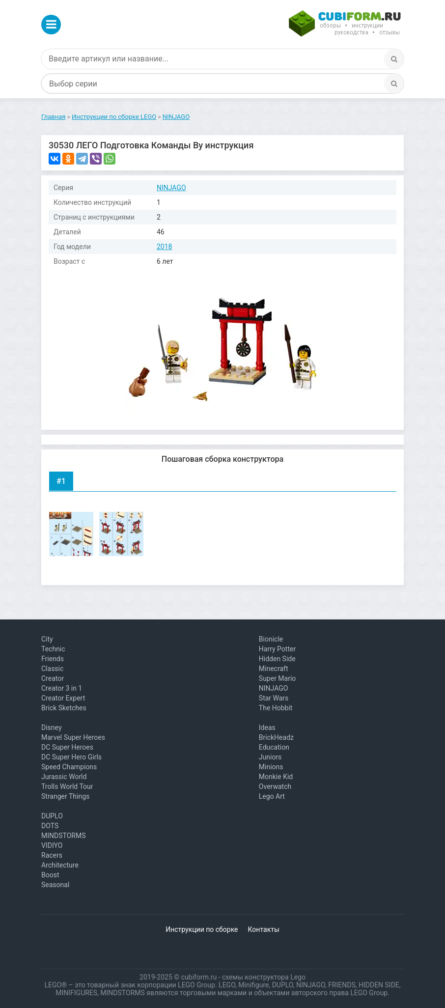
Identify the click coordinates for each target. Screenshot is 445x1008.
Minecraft (273, 668)
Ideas (267, 727)
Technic (53, 649)
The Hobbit (276, 708)
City (47, 639)
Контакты (263, 929)
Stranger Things (65, 796)
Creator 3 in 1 (61, 688)
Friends (52, 659)
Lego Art (272, 796)
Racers (51, 855)
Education (274, 747)
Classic (52, 668)
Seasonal (55, 885)
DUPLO (52, 816)
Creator (52, 678)
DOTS (49, 826)
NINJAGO (171, 188)
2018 (164, 247)
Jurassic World (63, 777)
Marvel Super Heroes (73, 737)
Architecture (60, 865)
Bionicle (271, 639)
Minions (271, 767)
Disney (51, 727)
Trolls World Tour (67, 786)
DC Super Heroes (67, 747)
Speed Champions (69, 767)
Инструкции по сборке (202, 929)
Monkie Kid (276, 777)
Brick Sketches (63, 708)
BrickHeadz (276, 737)
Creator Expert (63, 698)
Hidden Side (277, 659)
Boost (50, 875)
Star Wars (274, 698)
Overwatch (275, 786)
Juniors (270, 757)
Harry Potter (277, 649)
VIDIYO (51, 845)
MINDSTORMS (63, 836)
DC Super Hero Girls (71, 757)
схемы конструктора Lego (264, 977)
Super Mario (277, 678)
